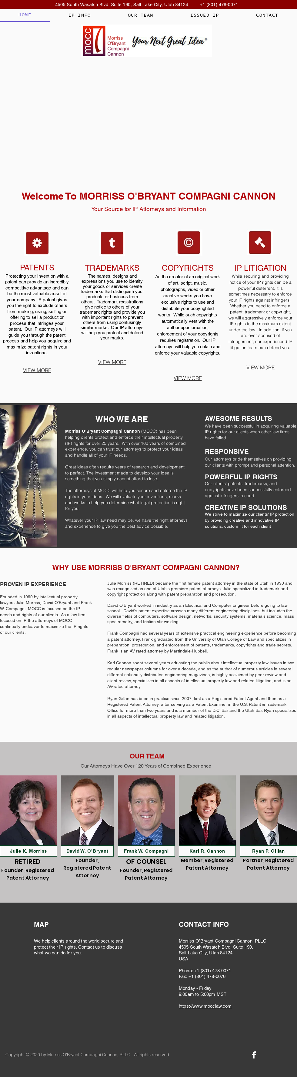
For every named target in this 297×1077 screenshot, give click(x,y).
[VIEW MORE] (36, 370)
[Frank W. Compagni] (146, 851)
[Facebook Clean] (254, 1055)
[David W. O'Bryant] (87, 851)
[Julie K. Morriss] (28, 851)
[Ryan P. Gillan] (268, 851)
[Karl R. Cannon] (207, 851)
